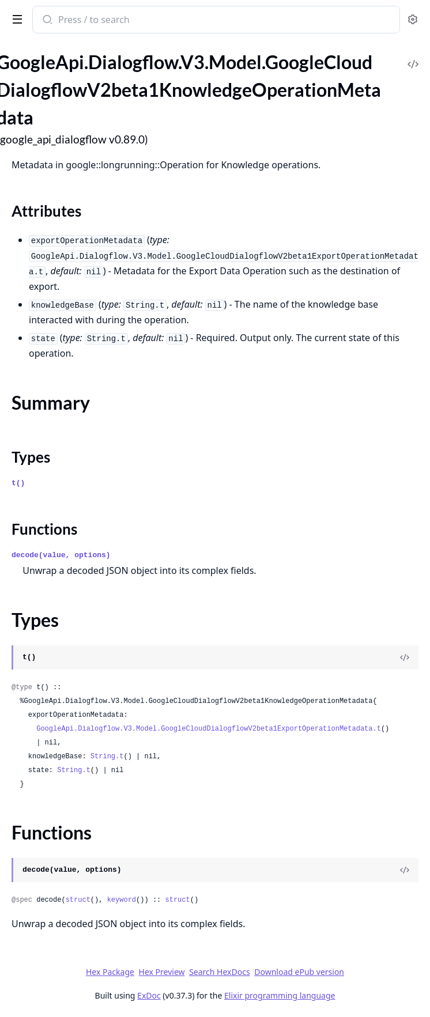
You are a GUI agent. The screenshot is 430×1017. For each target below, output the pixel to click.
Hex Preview (162, 971)
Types (31, 457)
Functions (44, 529)
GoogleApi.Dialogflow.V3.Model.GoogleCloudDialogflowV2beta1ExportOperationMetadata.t (208, 729)
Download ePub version (299, 971)
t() (18, 483)
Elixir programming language (279, 995)
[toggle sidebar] (15, 18)
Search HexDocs (219, 972)
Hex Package (110, 971)
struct (78, 900)
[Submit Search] (46, 21)
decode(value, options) (61, 555)
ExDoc (149, 995)
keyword (121, 900)
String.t (107, 757)
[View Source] (404, 657)
